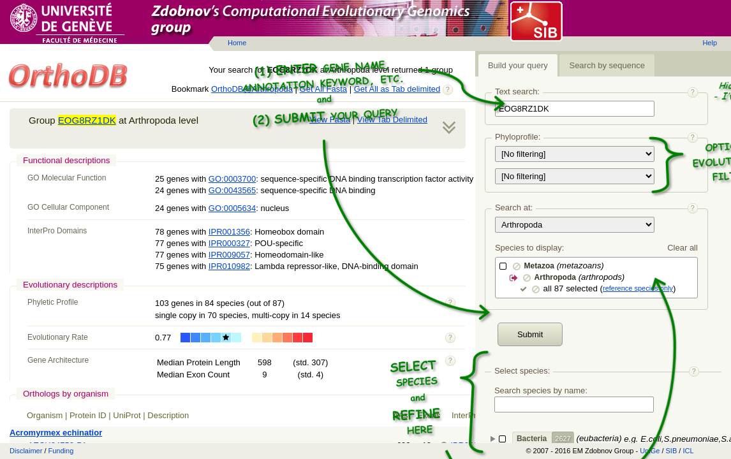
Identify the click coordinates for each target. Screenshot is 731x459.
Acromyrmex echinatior (56, 432)
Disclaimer (26, 451)
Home (237, 43)
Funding (61, 451)
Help (709, 43)
